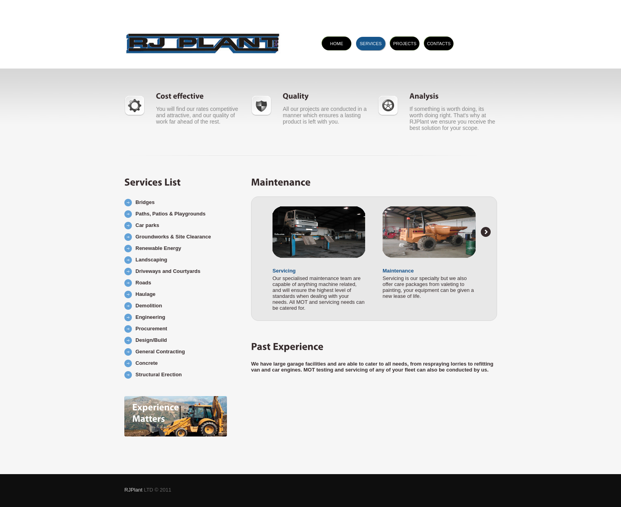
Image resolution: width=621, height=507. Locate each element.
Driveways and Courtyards (167, 271)
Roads (143, 283)
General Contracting (160, 352)
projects (405, 43)
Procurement (151, 329)
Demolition (148, 306)
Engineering (150, 317)
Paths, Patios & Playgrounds (170, 214)
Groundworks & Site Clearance (173, 237)
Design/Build (151, 340)
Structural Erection (158, 374)
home (336, 43)
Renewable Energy (158, 248)
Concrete (146, 363)
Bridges (144, 202)
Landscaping (151, 260)
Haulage (145, 294)
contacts (439, 43)
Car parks (147, 225)
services (370, 43)
